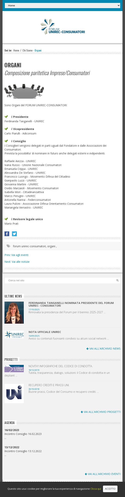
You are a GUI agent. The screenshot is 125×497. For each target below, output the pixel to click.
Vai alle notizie (21, 261)
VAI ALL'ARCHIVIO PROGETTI (101, 412)
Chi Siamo (27, 50)
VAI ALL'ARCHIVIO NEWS (103, 348)
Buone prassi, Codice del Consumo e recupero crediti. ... (64, 391)
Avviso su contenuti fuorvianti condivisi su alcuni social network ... (69, 338)
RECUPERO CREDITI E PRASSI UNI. (49, 385)
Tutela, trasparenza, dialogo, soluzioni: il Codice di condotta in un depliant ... (57, 374)
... (5, 438)
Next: (8, 261)
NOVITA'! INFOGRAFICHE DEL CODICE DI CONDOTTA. (61, 366)
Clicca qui (95, 488)
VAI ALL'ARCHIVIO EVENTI (103, 474)
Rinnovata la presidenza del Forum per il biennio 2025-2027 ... (67, 312)
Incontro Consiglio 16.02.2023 (23, 432)
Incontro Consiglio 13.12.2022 (23, 449)
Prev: (7, 255)
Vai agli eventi (19, 255)
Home (16, 50)
